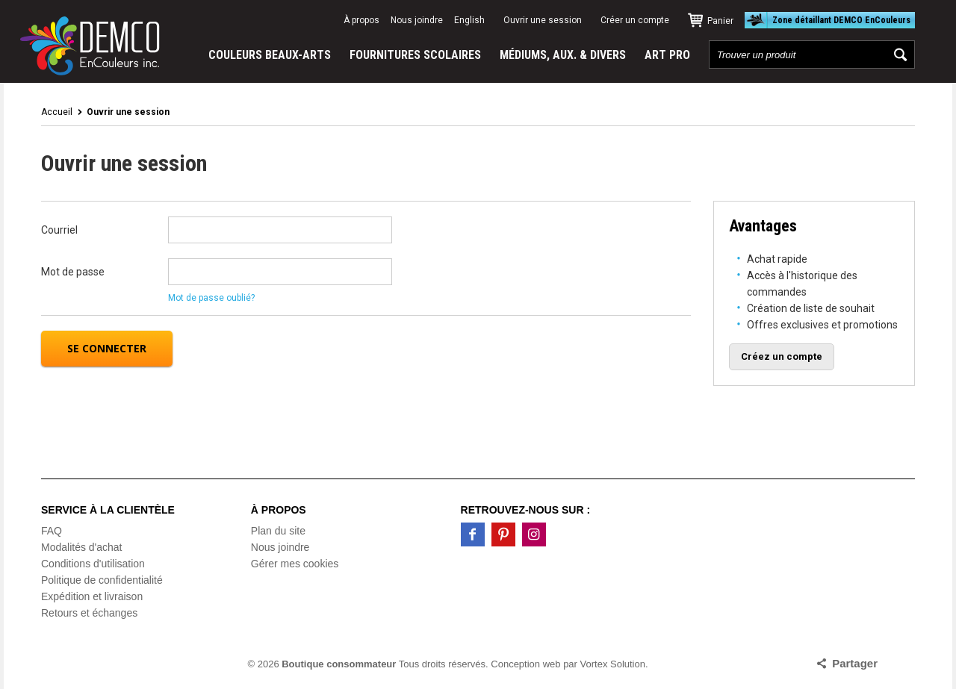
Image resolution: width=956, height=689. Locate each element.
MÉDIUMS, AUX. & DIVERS (563, 55)
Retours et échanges (89, 613)
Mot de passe (73, 272)
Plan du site (278, 531)
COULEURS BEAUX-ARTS (269, 55)
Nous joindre (417, 20)
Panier (720, 21)
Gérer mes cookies (294, 564)
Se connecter (106, 348)
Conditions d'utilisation (93, 564)
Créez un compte (781, 356)
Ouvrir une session (542, 20)
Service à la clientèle (108, 510)
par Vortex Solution (604, 664)
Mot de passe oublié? (211, 298)
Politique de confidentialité (102, 580)
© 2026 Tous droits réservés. (368, 664)
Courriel (59, 230)
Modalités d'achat (81, 547)
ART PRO (667, 55)
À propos (361, 20)
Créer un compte (634, 20)
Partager (855, 663)
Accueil (56, 112)
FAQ (51, 531)
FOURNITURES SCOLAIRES (415, 55)
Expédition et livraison (92, 596)
